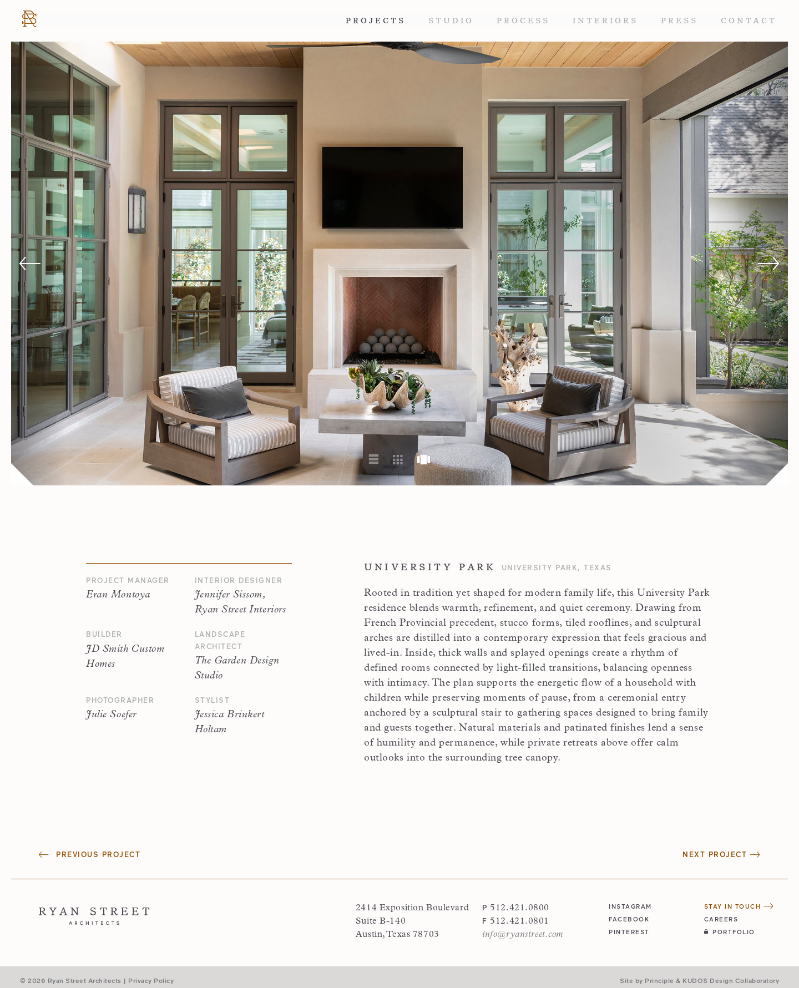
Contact (749, 21)
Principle (659, 980)
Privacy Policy (151, 980)
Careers (721, 919)
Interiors (605, 21)
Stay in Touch (739, 906)
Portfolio (729, 931)
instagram (630, 906)
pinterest (629, 931)
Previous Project (89, 854)
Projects (376, 21)
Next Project (721, 854)
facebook (629, 919)
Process (523, 21)
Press (679, 21)
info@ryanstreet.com (522, 934)
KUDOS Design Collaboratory (730, 980)
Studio (451, 21)
